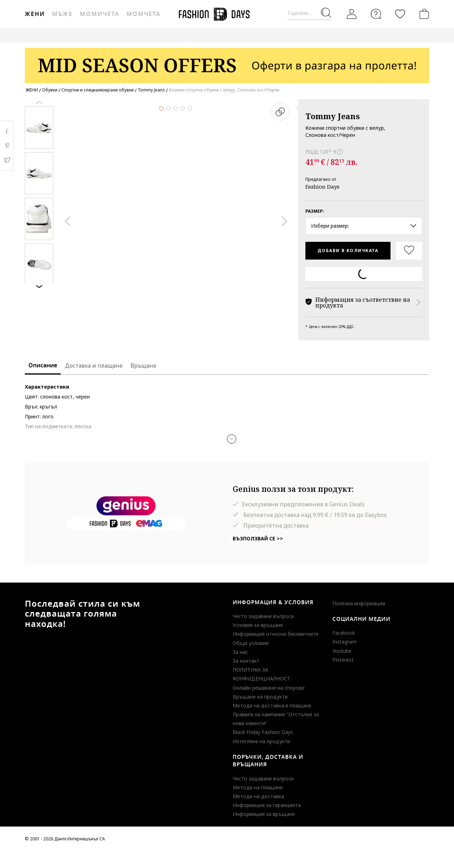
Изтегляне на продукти (261, 741)
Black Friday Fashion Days (263, 732)
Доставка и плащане (94, 365)
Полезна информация (358, 603)
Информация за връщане (264, 814)
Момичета (99, 14)
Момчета (144, 14)
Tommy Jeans (332, 116)
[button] (231, 439)
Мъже (62, 14)
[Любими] (400, 14)
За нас (240, 652)
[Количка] (422, 14)
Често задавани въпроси (263, 616)
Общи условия (250, 643)
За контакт (246, 660)
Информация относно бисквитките (276, 633)
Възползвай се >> (258, 538)
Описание (42, 365)
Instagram (344, 641)
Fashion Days (322, 186)
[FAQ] (376, 14)
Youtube (341, 650)
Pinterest (343, 659)
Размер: (314, 211)
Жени (35, 14)
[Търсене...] (309, 13)
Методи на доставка (258, 796)
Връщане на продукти (260, 696)
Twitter (7, 159)
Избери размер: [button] (363, 225)
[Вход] (352, 14)
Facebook (343, 632)
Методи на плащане (258, 787)
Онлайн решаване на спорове (269, 687)
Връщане (143, 365)
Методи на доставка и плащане (272, 705)
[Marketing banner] (227, 62)
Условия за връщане (258, 625)
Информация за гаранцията (267, 805)
